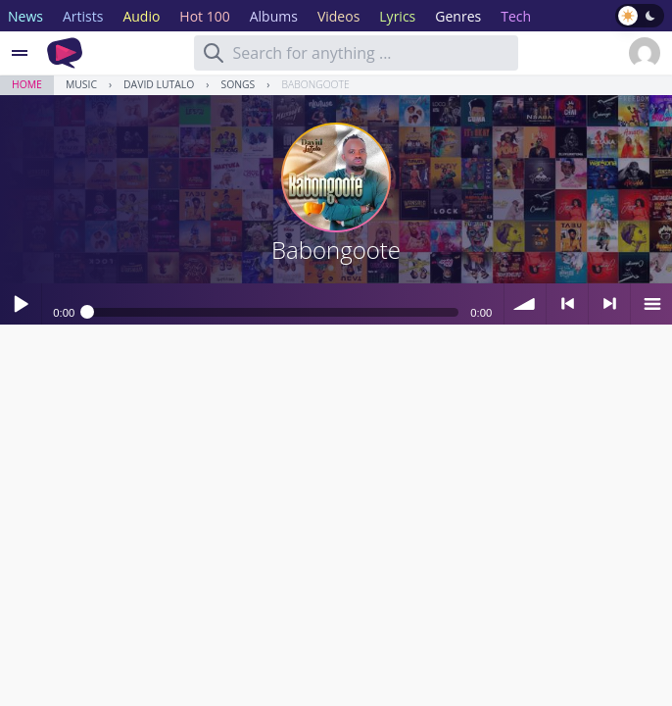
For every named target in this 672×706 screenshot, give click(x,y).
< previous (567, 304)
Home (27, 84)
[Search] (213, 53)
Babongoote (315, 84)
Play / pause (20, 304)
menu (651, 304)
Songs (237, 84)
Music (81, 84)
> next (609, 304)
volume (525, 304)
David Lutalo (158, 84)
